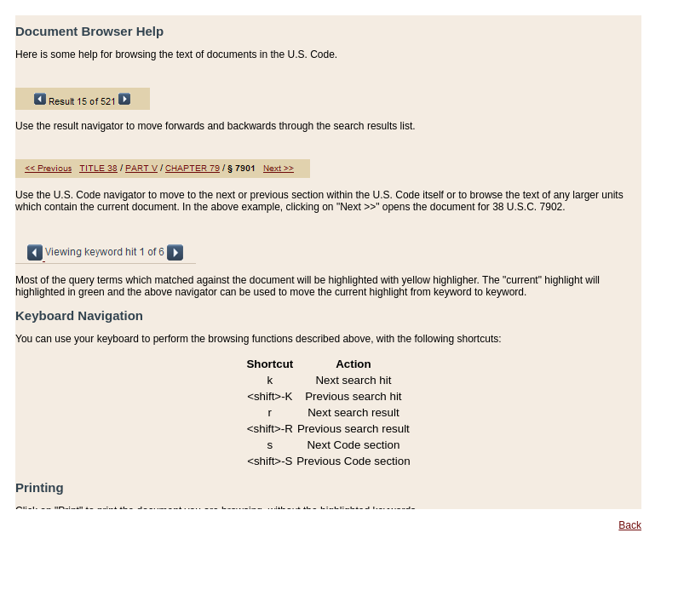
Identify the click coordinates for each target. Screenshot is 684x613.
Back (629, 525)
